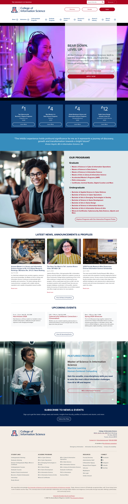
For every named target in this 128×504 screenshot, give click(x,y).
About (14, 19)
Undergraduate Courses (18, 467)
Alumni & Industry (94, 19)
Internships (14, 477)
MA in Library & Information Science (70, 467)
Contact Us (92, 440)
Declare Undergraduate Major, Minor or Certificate (22, 463)
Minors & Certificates (44, 477)
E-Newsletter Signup (89, 463)
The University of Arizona (77, 498)
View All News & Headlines (64, 298)
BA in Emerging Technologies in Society (47, 463)
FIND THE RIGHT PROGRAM (91, 71)
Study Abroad (15, 480)
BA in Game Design (43, 467)
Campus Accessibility (110, 447)
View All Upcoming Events (64, 334)
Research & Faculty (81, 19)
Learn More (23, 124)
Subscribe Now (64, 419)
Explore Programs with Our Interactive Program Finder (96, 219)
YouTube (105, 468)
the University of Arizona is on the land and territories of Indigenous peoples (49, 487)
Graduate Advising (16, 460)
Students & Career (67, 19)
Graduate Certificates (66, 470)
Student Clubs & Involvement (19, 472)
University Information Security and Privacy (64, 496)
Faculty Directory (88, 457)
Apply (107, 9)
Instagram (105, 463)
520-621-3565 (113, 440)
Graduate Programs (52, 19)
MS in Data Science (65, 462)
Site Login (86, 473)
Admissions (23, 19)
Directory (72, 9)
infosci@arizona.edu (102, 440)
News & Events (108, 19)
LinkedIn (105, 465)
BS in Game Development (45, 470)
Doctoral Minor (64, 475)
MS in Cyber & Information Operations (67, 458)
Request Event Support (89, 465)
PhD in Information (65, 472)
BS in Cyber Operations (44, 460)
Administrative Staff (88, 460)
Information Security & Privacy (93, 447)
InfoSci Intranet (87, 476)
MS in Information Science (91, 391)
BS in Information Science (45, 472)
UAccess (85, 468)
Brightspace (86, 470)
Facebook (105, 457)
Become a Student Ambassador (20, 475)
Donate (90, 9)
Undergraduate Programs (35, 19)
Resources (111, 2)
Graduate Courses (16, 470)
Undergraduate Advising (18, 457)
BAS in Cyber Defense (44, 457)
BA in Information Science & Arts (47, 475)
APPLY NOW (90, 76)
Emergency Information (76, 447)
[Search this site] (94, 2)
